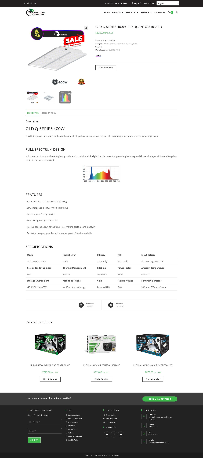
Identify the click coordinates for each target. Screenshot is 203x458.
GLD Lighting (110, 44)
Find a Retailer (111, 418)
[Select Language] (168, 3)
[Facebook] (107, 434)
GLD (101, 47)
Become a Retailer (75, 418)
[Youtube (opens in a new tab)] (35, 3)
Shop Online (110, 415)
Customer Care (74, 415)
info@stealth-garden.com (158, 442)
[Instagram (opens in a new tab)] (31, 3)
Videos (70, 433)
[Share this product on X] (87, 305)
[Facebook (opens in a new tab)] (28, 3)
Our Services (121, 3)
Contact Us (159, 12)
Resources (132, 12)
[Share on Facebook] (116, 305)
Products (118, 12)
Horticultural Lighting (124, 44)
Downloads (72, 429)
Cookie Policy (73, 440)
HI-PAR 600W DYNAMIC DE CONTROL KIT (153, 365)
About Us (108, 3)
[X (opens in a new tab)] (25, 3)
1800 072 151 (149, 3)
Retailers (146, 12)
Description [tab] (33, 113)
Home (107, 12)
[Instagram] (114, 434)
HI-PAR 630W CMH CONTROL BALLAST (101, 365)
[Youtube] (121, 434)
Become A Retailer (160, 399)
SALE (135, 44)
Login (136, 3)
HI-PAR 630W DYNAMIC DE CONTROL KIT (50, 365)
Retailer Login (111, 422)
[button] (86, 28)
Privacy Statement (75, 436)
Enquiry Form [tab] (49, 113)
